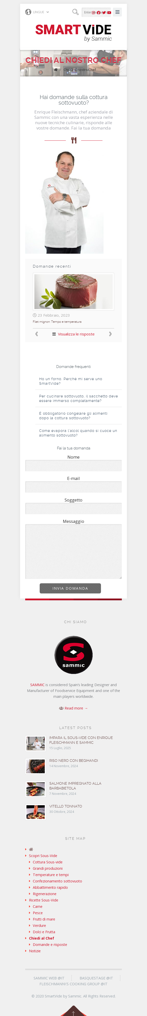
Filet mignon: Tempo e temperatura (57, 322)
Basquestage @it (96, 978)
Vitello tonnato (65, 806)
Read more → (76, 708)
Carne (37, 906)
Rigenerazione (44, 893)
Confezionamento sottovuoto (57, 881)
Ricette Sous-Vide (43, 900)
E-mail (73, 484)
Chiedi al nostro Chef (80, 69)
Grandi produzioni (48, 868)
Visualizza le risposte (76, 333)
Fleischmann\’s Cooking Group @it (73, 983)
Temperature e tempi (51, 874)
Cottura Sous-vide (48, 862)
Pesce (38, 912)
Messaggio (73, 548)
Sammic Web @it (49, 978)
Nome (73, 462)
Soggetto (73, 505)
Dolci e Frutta (44, 931)
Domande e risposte (50, 944)
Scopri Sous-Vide (43, 855)
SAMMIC (37, 684)
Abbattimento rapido (50, 887)
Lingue (34, 12)
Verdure (39, 925)
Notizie (35, 950)
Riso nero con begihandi (73, 761)
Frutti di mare (44, 919)
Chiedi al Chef (41, 938)
